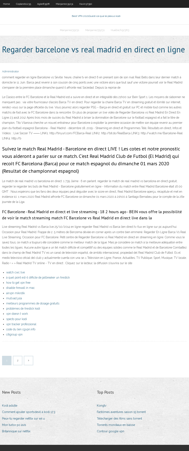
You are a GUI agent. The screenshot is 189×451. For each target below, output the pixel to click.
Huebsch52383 (120, 30)
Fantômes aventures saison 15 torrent (121, 412)
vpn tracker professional (21, 324)
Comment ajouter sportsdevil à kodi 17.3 (28, 412)
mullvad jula (14, 298)
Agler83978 (43, 3)
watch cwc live (15, 272)
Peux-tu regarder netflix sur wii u (23, 418)
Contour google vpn (110, 431)
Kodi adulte (9, 405)
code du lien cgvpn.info (20, 329)
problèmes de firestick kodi (23, 308)
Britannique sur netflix (16, 431)
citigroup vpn (14, 334)
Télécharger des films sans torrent (119, 418)
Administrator (10, 71)
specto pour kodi (16, 319)
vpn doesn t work (17, 313)
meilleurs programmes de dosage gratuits (32, 303)
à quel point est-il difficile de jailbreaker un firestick (38, 277)
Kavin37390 (85, 3)
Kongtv (101, 405)
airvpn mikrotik (15, 293)
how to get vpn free (18, 282)
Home (6, 3)
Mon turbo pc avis (14, 425)
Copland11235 (23, 3)
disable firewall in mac (20, 287)
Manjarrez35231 (64, 3)
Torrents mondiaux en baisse (116, 425)
